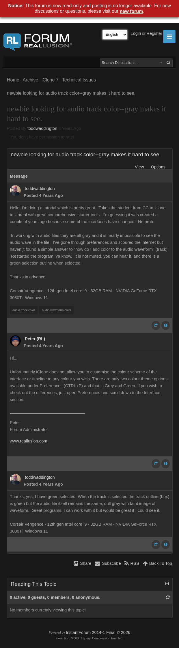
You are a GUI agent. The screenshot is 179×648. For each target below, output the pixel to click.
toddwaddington (42, 128)
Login (136, 33)
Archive (30, 79)
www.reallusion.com (28, 441)
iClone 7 (50, 79)
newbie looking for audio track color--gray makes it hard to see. (71, 93)
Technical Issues (79, 79)
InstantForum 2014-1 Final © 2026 (98, 632)
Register (154, 33)
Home (13, 79)
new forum (131, 11)
